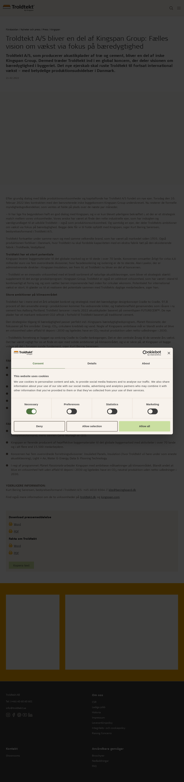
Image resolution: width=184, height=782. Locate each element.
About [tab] (146, 363)
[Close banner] (169, 353)
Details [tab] (92, 363)
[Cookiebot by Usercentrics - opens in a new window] (145, 353)
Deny (39, 426)
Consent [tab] (38, 363)
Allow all (144, 426)
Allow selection (92, 426)
